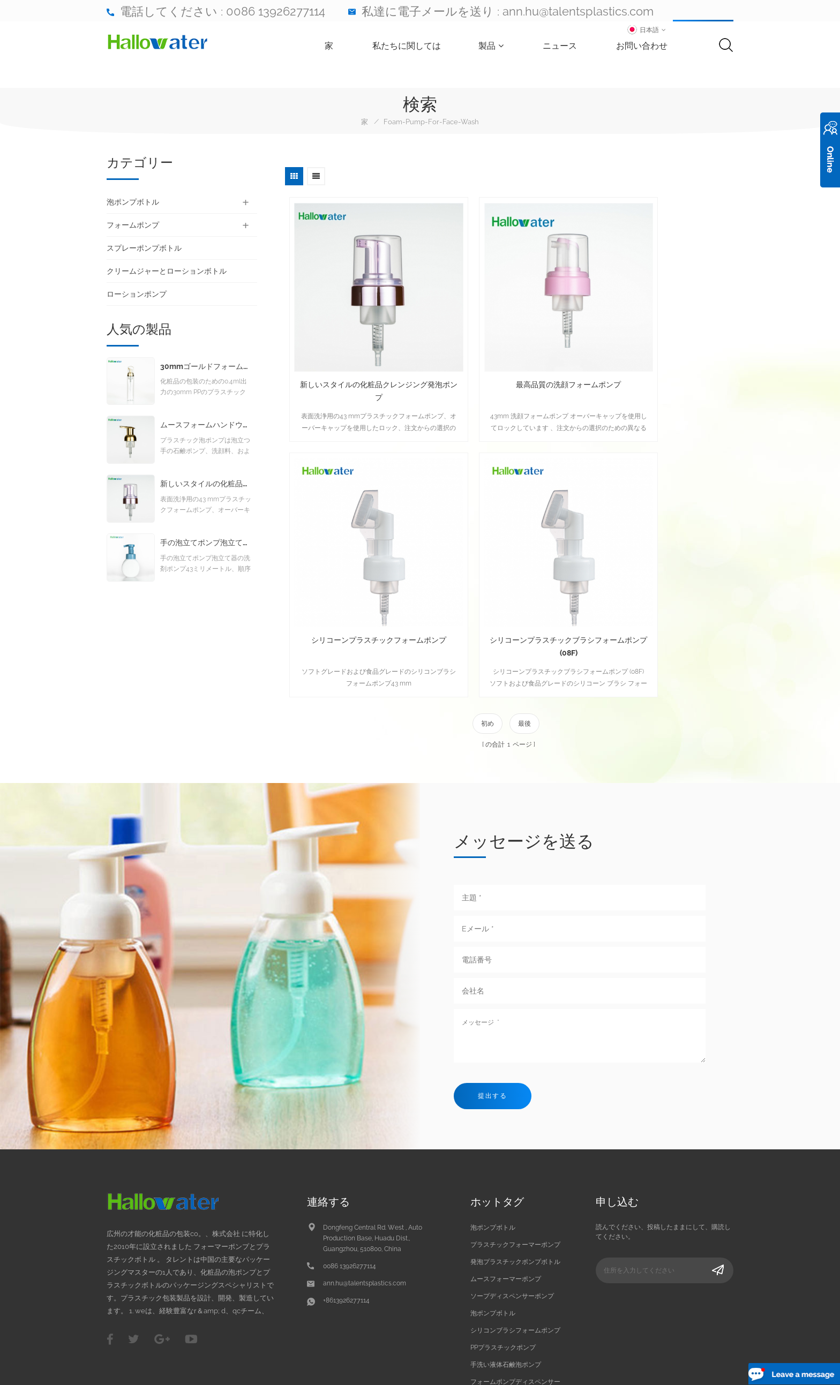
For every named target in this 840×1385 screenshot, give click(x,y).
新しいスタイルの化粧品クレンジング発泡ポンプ (358, 348)
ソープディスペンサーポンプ (512, 1211)
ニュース (571, 47)
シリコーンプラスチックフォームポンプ (655, 348)
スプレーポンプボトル (144, 248)
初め (487, 637)
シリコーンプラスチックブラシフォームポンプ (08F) (358, 560)
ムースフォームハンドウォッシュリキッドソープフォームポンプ (206, 430)
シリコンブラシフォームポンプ (515, 1245)
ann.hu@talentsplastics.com (578, 11)
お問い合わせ (653, 47)
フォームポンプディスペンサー (515, 1296)
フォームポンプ (133, 225)
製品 (502, 47)
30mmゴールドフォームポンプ (206, 372)
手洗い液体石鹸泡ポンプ (505, 1279)
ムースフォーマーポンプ (505, 1194)
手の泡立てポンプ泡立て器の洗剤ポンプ (206, 548)
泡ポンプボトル (133, 202)
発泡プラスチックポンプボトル (515, 1176)
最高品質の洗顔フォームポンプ (506, 341)
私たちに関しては (418, 47)
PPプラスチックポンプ (503, 1262)
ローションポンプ (137, 294)
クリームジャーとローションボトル (167, 271)
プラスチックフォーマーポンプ (515, 1159)
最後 (524, 637)
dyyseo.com (715, 1368)
